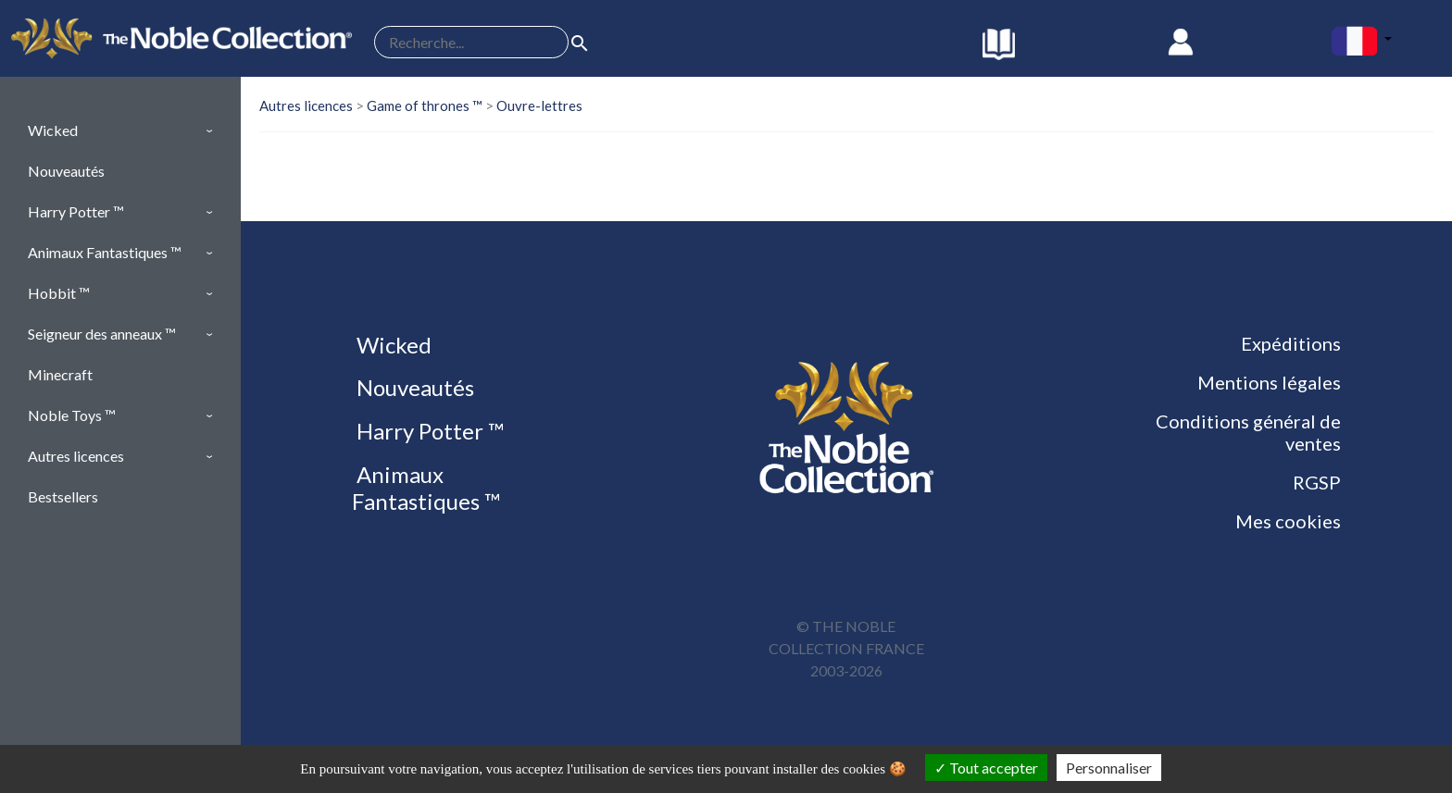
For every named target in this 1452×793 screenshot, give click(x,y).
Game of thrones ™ (424, 105)
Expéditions (1291, 343)
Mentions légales (1269, 382)
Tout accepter (986, 767)
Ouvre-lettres (539, 105)
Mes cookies (1288, 521)
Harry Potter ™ (428, 430)
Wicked (392, 344)
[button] (120, 130)
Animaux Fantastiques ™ (426, 487)
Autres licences (306, 105)
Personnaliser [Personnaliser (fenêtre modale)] (1109, 767)
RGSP (1317, 482)
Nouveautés (413, 387)
